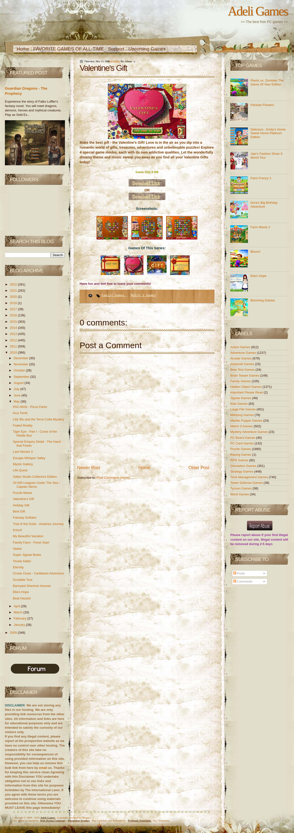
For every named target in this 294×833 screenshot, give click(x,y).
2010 (14, 352)
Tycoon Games (241, 488)
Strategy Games (242, 471)
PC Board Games (243, 438)
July (17, 389)
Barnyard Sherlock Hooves (32, 586)
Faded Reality (22, 425)
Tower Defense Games (247, 483)
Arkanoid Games (242, 364)
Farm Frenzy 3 (260, 178)
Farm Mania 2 (260, 227)
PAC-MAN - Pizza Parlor (30, 407)
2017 (14, 309)
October (20, 370)
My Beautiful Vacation (28, 536)
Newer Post (88, 467)
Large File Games (243, 409)
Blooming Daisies (262, 300)
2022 (14, 284)
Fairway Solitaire (24, 517)
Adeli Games (258, 11)
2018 (14, 303)
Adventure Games (243, 353)
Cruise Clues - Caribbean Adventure (38, 573)
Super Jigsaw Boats (27, 555)
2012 (14, 340)
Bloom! (255, 251)
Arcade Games (241, 358)
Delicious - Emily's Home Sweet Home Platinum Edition (267, 133)
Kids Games (239, 403)
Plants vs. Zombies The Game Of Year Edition (267, 82)
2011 (14, 346)
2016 (14, 315)
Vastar (17, 548)
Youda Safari (22, 561)
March (19, 612)
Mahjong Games (242, 415)
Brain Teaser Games (245, 375)
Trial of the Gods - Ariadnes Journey (38, 524)
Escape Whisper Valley (29, 458)
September (22, 377)
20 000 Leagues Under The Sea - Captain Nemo (36, 484)
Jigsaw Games (241, 398)
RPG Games (239, 460)
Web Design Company (53, 820)
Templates (140, 820)
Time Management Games (249, 477)
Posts (239, 573)
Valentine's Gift (23, 499)
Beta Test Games (243, 369)
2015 (14, 321)
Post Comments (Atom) (113, 477)
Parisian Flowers (262, 105)
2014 (14, 328)
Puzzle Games (241, 449)
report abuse (251, 535)
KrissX (17, 530)
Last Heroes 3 (23, 451)
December (21, 358)
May (17, 401)
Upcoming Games (147, 49)
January (20, 625)
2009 (14, 632)
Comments (242, 581)
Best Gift (19, 511)
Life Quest (20, 470)
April (17, 606)
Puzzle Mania (22, 493)
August (19, 383)
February (20, 618)
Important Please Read (247, 392)
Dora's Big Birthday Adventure (264, 204)
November (21, 364)
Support (116, 49)
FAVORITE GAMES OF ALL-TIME (68, 49)
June (18, 395)
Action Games (240, 347)
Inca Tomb (20, 413)
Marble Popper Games (246, 420)
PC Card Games (242, 443)
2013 (14, 334)
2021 (14, 290)
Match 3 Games (143, 295)
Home (23, 49)
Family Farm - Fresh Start (31, 542)
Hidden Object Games (246, 387)
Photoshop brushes (79, 820)
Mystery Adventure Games (249, 432)
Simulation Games (243, 466)
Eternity (18, 567)
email (43, 768)
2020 (14, 296)
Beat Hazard (21, 598)
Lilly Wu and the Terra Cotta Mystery (38, 419)
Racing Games (241, 454)
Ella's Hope (21, 592)
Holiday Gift (21, 505)
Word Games (240, 494)
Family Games (113, 295)
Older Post (198, 467)
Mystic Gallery (23, 464)
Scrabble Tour (22, 580)
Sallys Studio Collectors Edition (35, 476)
